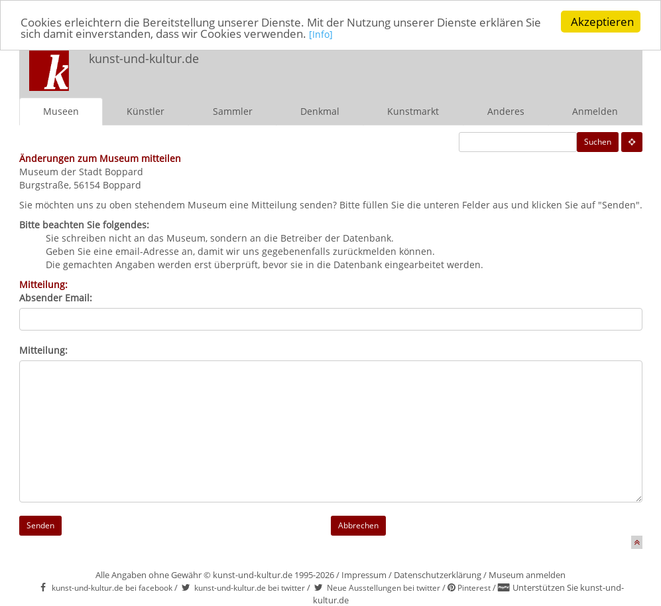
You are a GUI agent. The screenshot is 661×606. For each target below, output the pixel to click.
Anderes (505, 111)
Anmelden (595, 111)
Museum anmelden (527, 575)
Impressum (364, 575)
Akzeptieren (602, 21)
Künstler (145, 111)
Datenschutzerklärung (437, 575)
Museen (61, 111)
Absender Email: (55, 297)
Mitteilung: (43, 350)
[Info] (321, 34)
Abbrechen (358, 525)
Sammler (233, 111)
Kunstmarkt (413, 111)
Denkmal (319, 111)
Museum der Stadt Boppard (81, 171)
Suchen (597, 141)
